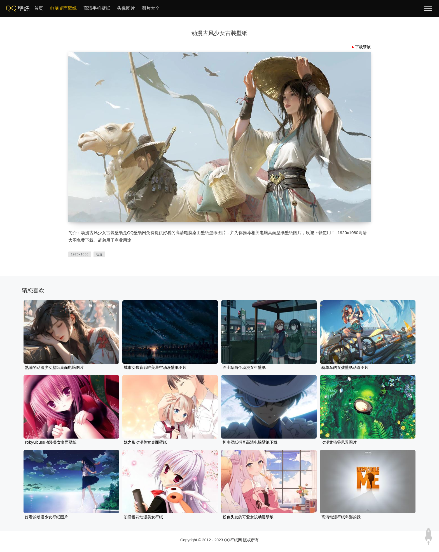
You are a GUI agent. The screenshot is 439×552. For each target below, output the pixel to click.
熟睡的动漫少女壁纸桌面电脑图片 (54, 367)
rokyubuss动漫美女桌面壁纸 (50, 442)
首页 (38, 8)
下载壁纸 (363, 47)
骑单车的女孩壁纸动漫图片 (344, 367)
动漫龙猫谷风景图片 (339, 442)
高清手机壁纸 (96, 8)
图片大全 (151, 8)
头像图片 (126, 8)
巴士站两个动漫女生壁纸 (244, 367)
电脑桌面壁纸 (63, 8)
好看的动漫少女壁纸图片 (46, 517)
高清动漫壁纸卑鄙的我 (341, 517)
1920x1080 (79, 254)
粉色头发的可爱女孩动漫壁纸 (248, 517)
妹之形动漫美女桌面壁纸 (145, 442)
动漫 (99, 254)
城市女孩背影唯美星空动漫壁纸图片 (155, 367)
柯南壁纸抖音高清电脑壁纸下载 (250, 442)
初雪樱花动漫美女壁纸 (143, 517)
